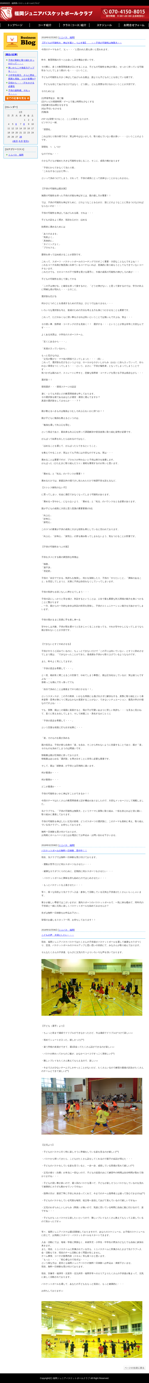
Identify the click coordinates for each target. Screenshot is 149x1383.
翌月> (26, 141)
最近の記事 (11, 54)
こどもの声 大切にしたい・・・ (57, 935)
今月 (20, 141)
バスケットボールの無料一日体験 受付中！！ (64, 850)
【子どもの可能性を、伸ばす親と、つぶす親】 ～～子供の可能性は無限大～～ (81, 42)
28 (20, 137)
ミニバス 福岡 (66, 37)
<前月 (15, 141)
